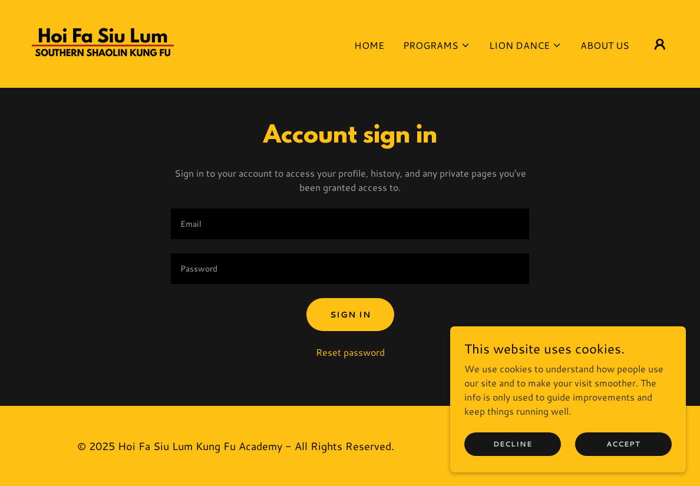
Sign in (350, 314)
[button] (436, 45)
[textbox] (350, 224)
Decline (512, 444)
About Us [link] (604, 45)
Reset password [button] (350, 352)
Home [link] (369, 45)
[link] (102, 42)
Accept (623, 444)
